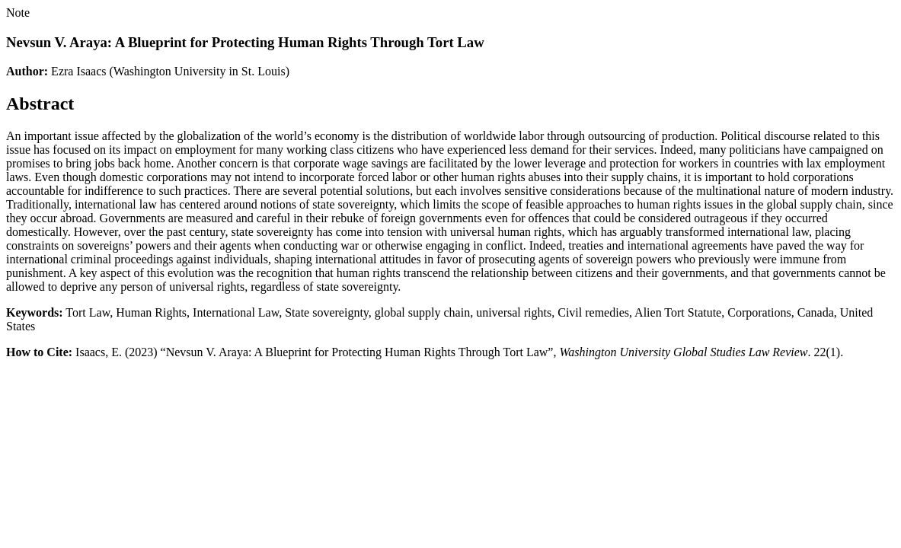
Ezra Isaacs (78, 71)
